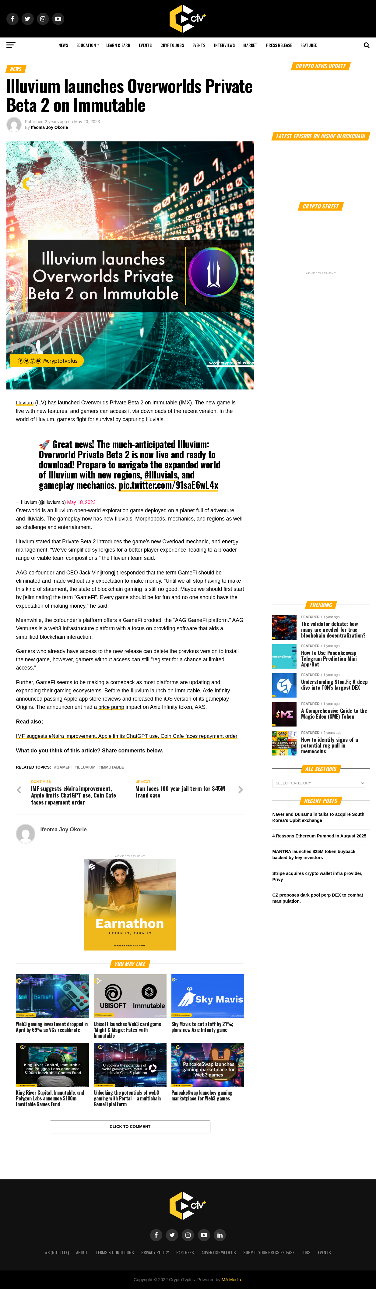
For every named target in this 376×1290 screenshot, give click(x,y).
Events (145, 45)
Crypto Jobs (172, 45)
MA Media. (232, 1280)
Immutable (112, 767)
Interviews (224, 45)
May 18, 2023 (81, 502)
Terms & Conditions (115, 1253)
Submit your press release (268, 1253)
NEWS (63, 45)
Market (250, 45)
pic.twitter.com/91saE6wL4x (168, 485)
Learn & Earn (118, 45)
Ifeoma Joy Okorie (49, 127)
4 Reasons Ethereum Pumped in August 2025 (319, 835)
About (82, 1253)
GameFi (64, 767)
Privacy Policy (155, 1253)
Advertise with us (219, 1253)
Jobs (306, 1253)
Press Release (279, 45)
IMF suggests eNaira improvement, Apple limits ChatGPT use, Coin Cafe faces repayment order (130, 736)
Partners (185, 1253)
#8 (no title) (57, 1253)
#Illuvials (160, 474)
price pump (111, 707)
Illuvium (25, 403)
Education (86, 45)
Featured (309, 45)
